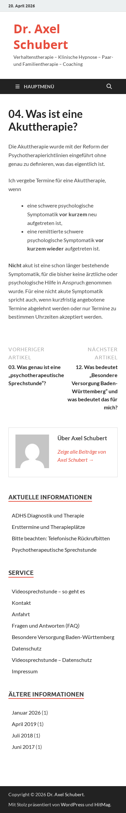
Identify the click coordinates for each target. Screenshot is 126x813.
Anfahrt (21, 614)
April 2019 (24, 724)
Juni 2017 (23, 746)
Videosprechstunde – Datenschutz (52, 660)
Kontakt (21, 602)
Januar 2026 (26, 712)
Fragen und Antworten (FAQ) (46, 625)
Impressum (25, 671)
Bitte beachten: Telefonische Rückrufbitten (61, 538)
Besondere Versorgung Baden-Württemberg (63, 637)
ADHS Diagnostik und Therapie (48, 515)
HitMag (102, 804)
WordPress (72, 804)
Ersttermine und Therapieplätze (48, 527)
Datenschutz (26, 648)
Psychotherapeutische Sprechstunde (54, 549)
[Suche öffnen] (109, 86)
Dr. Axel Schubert (40, 36)
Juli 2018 (22, 735)
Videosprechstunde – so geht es (48, 591)
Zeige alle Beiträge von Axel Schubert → (81, 455)
